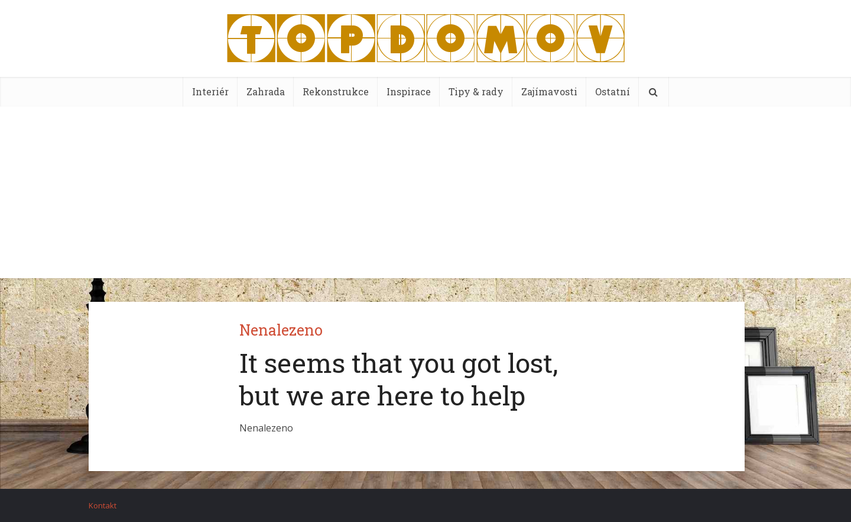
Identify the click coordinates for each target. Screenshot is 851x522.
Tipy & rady (476, 91)
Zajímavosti (549, 91)
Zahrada (265, 91)
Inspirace (408, 91)
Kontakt (102, 505)
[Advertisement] (425, 195)
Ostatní (612, 91)
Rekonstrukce (336, 91)
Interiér (210, 91)
